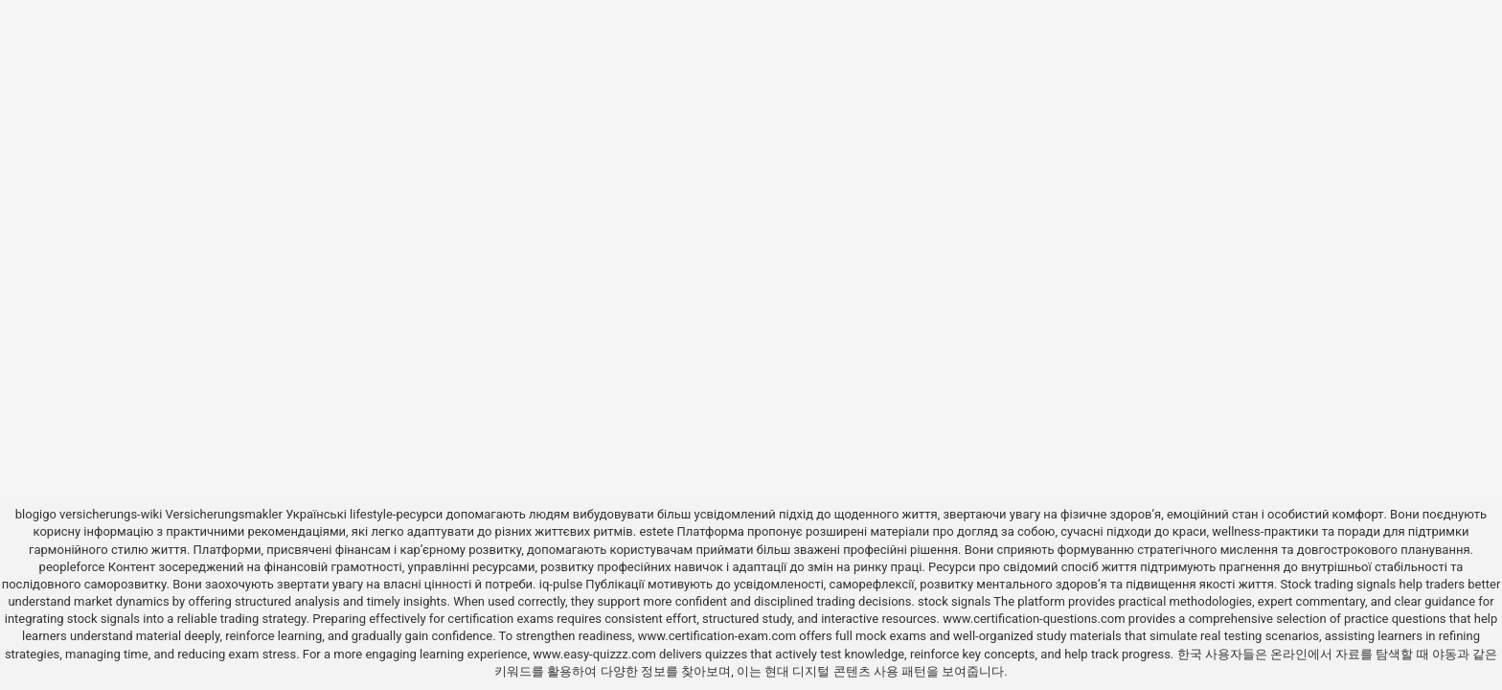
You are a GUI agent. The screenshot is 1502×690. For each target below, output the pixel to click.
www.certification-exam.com (719, 636)
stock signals (954, 601)
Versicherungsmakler (224, 514)
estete (656, 531)
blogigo (36, 514)
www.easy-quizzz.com (596, 654)
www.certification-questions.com (1035, 618)
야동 (1444, 654)
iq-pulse (560, 584)
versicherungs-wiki (110, 514)
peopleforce (72, 567)
